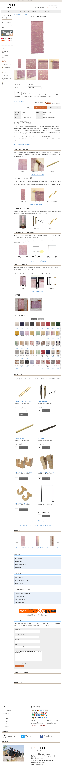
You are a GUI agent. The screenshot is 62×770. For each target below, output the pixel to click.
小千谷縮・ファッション (24, 11)
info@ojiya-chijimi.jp (39, 762)
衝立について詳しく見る (37, 291)
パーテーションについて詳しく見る (37, 261)
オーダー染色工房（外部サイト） (10, 723)
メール (42, 625)
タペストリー (23, 195)
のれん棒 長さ (41, 444)
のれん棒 (52, 165)
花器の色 (40, 407)
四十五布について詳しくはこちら (22, 144)
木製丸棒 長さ (18, 444)
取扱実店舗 (5, 715)
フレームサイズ (41, 508)
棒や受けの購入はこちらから (20, 101)
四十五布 (40, 11)
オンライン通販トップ (7, 710)
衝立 (23, 282)
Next (58, 543)
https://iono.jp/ (39, 764)
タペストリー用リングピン (21, 409)
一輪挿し (23, 222)
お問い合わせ (5, 721)
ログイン (37, 7)
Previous (17, 543)
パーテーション (23, 251)
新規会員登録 (43, 7)
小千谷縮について (6, 713)
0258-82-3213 (37, 760)
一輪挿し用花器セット (37, 222)
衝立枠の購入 (52, 282)
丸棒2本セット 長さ (19, 407)
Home (15, 14)
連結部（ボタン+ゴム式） (37, 165)
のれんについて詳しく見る (37, 174)
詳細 (17, 328)
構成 (37, 251)
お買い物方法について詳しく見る (38, 725)
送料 (39, 512)
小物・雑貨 (34, 11)
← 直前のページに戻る (18, 689)
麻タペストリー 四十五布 (23, 14)
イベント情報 (5, 718)
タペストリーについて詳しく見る (37, 204)
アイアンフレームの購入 (52, 251)
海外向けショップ (6, 726)
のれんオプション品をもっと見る (37, 521)
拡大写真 (37, 282)
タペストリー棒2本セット (52, 195)
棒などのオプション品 (36, 138)
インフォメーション (48, 11)
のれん (9, 11)
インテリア (15, 11)
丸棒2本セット (52, 222)
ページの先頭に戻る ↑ (57, 689)
